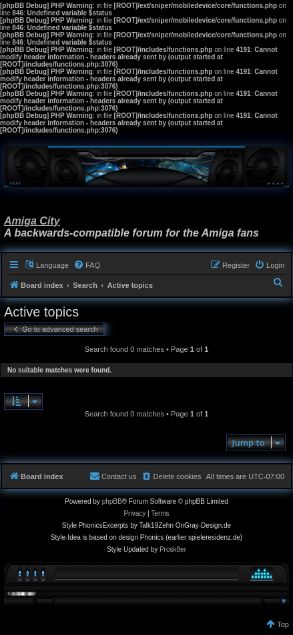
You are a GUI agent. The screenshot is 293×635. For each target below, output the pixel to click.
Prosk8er (173, 549)
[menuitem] (86, 265)
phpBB (112, 501)
